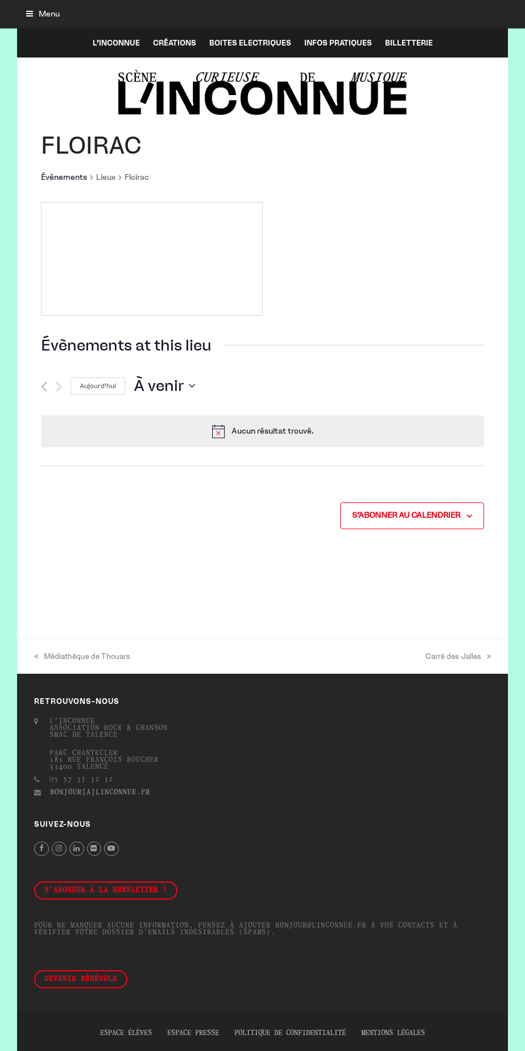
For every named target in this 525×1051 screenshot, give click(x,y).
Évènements (64, 177)
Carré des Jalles (458, 656)
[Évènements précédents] (44, 386)
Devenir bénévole (80, 979)
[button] (43, 14)
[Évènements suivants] (59, 386)
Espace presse (193, 1033)
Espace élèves (126, 1033)
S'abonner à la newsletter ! (105, 890)
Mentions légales (393, 1033)
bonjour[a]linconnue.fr (100, 792)
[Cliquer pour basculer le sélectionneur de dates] (164, 385)
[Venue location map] (152, 259)
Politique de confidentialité (290, 1033)
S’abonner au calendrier (406, 515)
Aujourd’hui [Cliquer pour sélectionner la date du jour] (98, 386)
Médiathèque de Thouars (82, 656)
